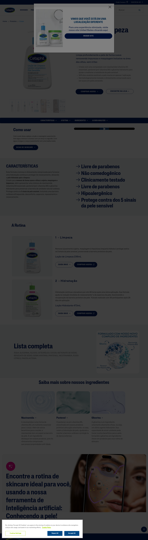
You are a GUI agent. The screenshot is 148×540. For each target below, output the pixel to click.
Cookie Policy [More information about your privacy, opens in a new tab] (46, 527)
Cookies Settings (15, 533)
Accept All (71, 533)
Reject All (55, 533)
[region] (42, 529)
